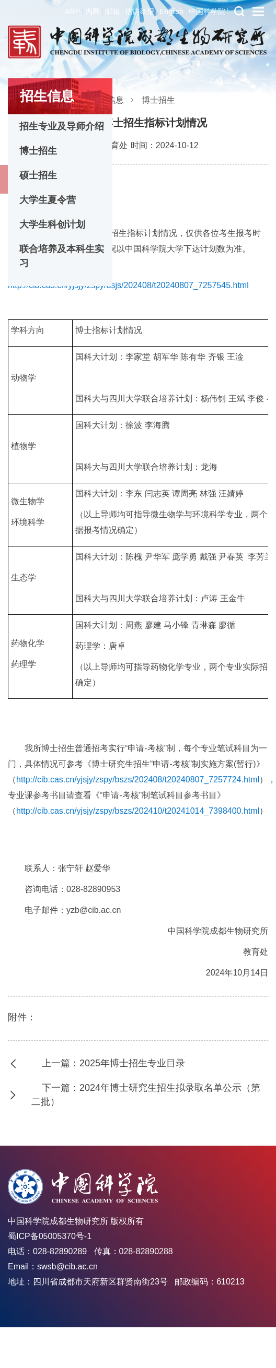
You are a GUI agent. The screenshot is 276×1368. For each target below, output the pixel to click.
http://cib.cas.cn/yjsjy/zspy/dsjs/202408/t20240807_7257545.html (128, 285)
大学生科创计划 (52, 224)
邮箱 (112, 11)
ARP (72, 11)
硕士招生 (38, 175)
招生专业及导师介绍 (61, 126)
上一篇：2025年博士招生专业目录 (113, 1063)
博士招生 (38, 151)
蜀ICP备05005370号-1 (49, 1236)
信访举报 (139, 11)
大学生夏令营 (47, 200)
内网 (92, 11)
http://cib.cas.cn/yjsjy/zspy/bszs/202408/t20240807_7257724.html (137, 779)
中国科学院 (207, 11)
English (171, 11)
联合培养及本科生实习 (61, 256)
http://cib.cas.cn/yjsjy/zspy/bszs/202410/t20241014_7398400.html (137, 810)
